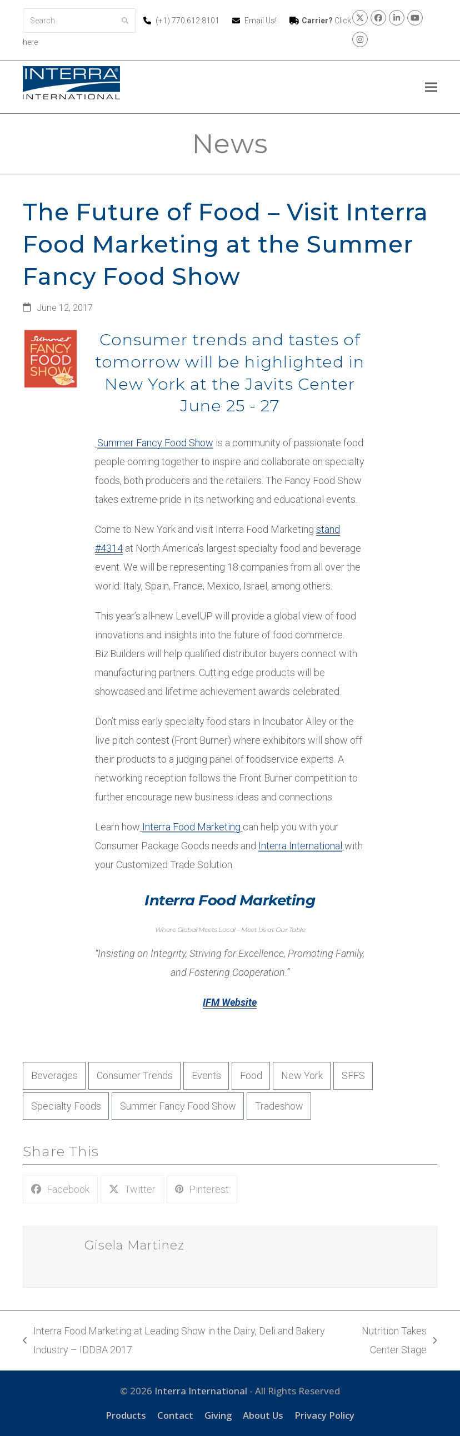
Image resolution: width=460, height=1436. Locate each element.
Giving (218, 1415)
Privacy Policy (324, 1415)
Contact (175, 1415)
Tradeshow (279, 1106)
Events (206, 1075)
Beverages (54, 1075)
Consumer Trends (135, 1075)
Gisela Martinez (134, 1245)
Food (251, 1075)
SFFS (353, 1075)
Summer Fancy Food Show (155, 443)
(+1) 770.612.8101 (188, 20)
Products (126, 1415)
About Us (263, 1415)
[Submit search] (125, 20)
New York (302, 1075)
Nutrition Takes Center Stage (387, 1342)
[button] (431, 87)
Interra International (300, 845)
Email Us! (260, 20)
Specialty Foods (66, 1106)
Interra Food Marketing (191, 827)
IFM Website (230, 1002)
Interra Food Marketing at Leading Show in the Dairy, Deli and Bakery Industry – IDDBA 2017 (173, 1342)
